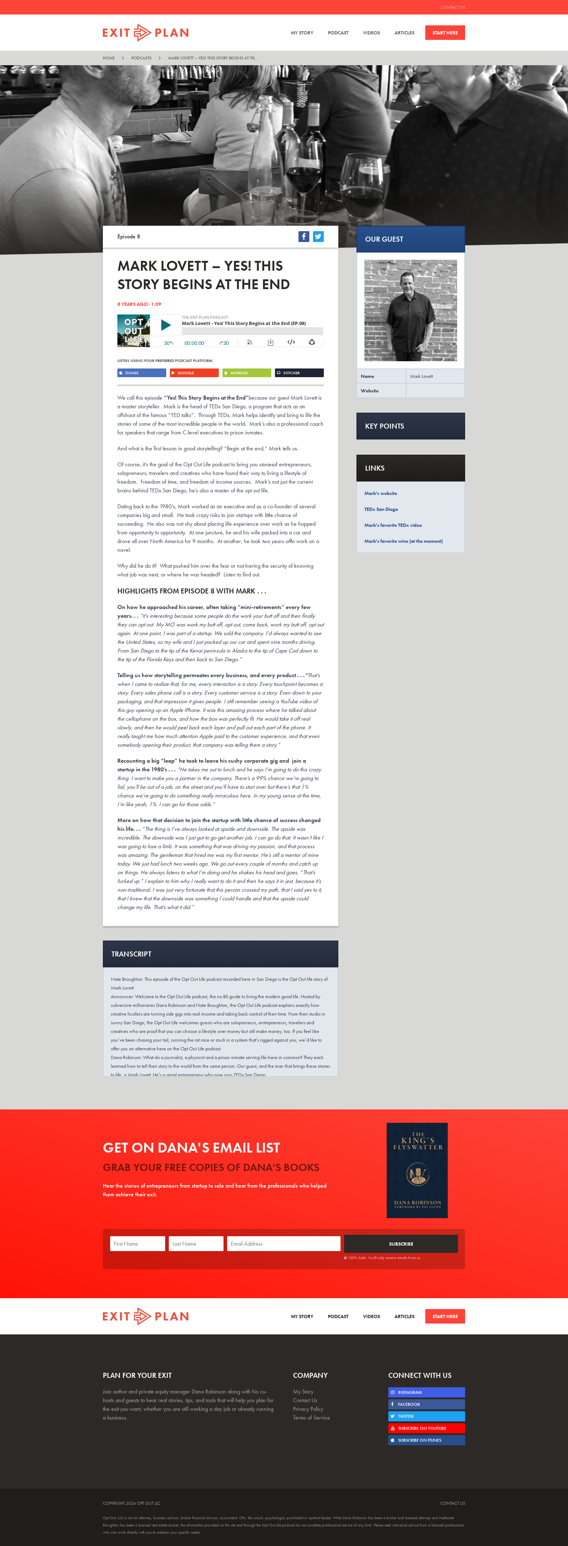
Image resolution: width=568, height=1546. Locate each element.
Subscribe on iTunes (415, 1439)
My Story (302, 32)
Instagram (406, 1392)
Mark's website (380, 493)
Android (236, 372)
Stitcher (288, 372)
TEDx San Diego (381, 509)
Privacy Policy (308, 1408)
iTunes (128, 372)
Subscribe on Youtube (418, 1427)
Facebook (405, 1404)
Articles (404, 32)
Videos (371, 32)
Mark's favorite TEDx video (393, 525)
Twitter (402, 1415)
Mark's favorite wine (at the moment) (403, 541)
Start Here (445, 32)
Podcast (338, 32)
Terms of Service (311, 1417)
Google (183, 372)
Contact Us (452, 7)
